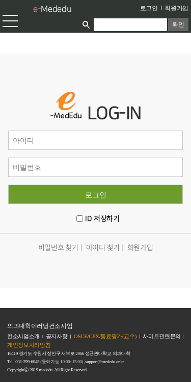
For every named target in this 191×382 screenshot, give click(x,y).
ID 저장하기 (102, 219)
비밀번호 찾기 (58, 247)
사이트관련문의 (162, 336)
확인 (178, 24)
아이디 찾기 (103, 247)
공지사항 (57, 336)
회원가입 (176, 8)
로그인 (149, 8)
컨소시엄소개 (23, 336)
